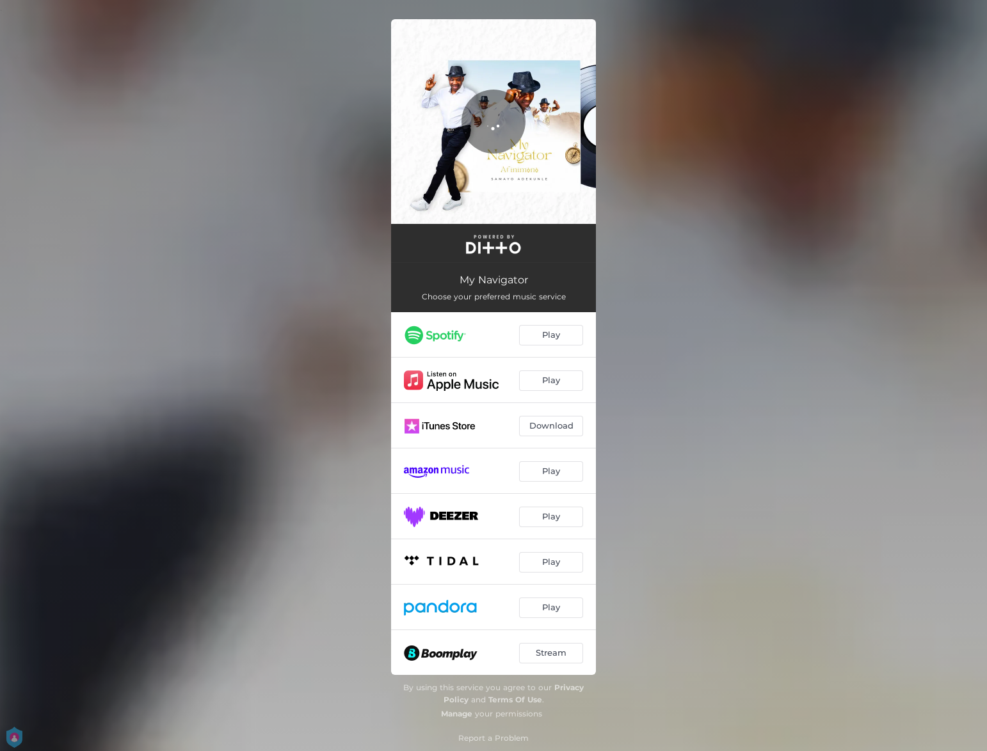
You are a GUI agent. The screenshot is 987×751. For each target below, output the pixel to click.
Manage (456, 713)
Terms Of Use (515, 699)
